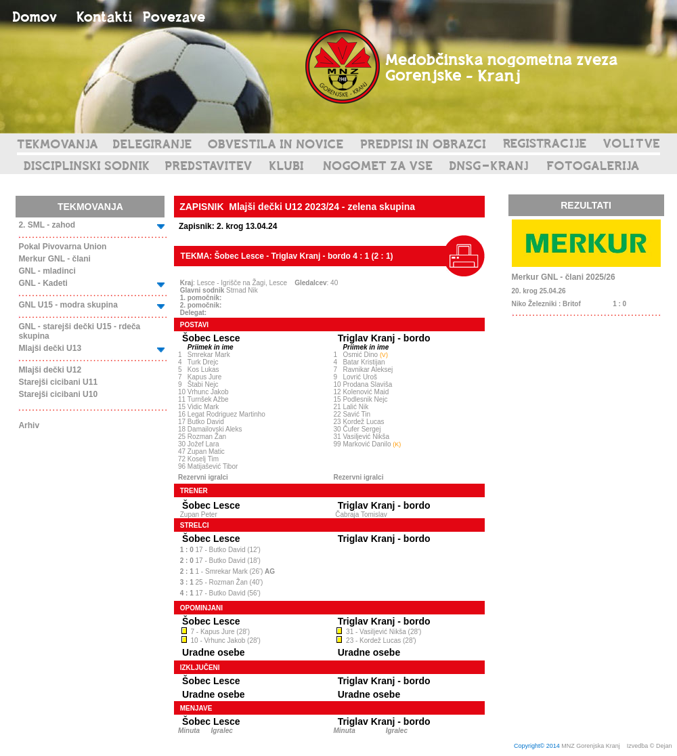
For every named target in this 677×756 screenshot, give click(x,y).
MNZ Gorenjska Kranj (590, 745)
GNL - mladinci (46, 271)
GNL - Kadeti (42, 283)
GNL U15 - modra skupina (67, 305)
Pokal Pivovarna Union (62, 246)
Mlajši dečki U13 (49, 348)
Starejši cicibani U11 (57, 382)
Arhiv (28, 425)
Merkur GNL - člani (54, 259)
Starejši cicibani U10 (57, 394)
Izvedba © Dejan (650, 745)
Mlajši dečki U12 (49, 370)
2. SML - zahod (46, 225)
